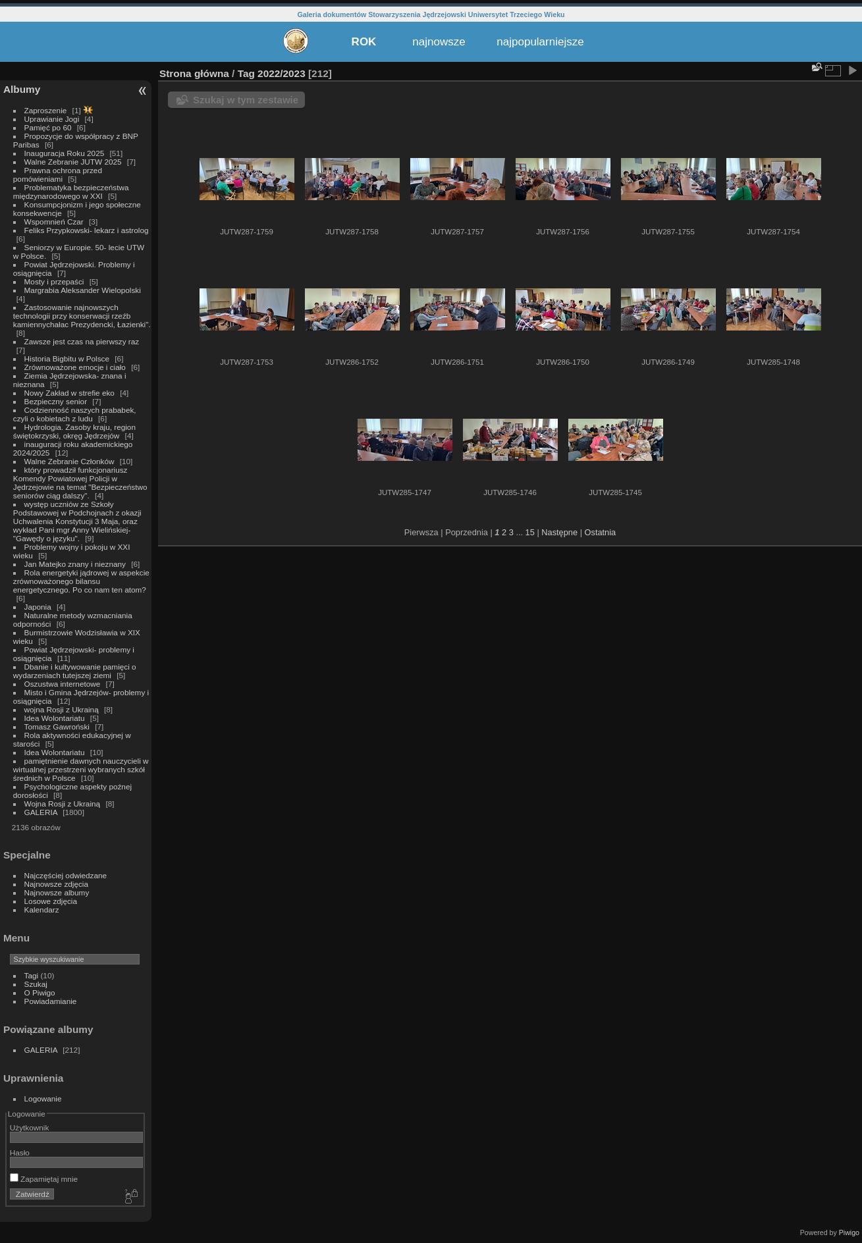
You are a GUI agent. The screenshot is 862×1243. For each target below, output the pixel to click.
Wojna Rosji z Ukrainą (62, 803)
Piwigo (849, 1232)
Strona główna (194, 73)
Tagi (31, 975)
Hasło (20, 1152)
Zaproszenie (45, 110)
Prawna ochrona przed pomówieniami (57, 174)
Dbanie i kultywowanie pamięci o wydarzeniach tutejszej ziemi (74, 670)
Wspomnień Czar (54, 221)
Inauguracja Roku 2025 (64, 153)
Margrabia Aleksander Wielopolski (82, 290)
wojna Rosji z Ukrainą (61, 709)
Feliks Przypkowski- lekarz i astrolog (86, 230)
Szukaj (35, 984)
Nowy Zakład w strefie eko (69, 392)
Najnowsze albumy (57, 892)
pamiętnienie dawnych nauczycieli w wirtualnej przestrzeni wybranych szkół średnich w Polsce (81, 769)
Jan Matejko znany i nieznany (75, 564)
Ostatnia (600, 532)
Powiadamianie (50, 1001)
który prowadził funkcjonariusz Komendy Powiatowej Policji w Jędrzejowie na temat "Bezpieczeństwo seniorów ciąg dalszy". (80, 482)
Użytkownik (29, 1127)
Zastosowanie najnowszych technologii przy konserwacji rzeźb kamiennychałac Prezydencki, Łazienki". (82, 316)
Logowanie (43, 1098)
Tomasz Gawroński (57, 726)
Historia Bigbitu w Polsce (66, 358)
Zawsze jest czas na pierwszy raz (82, 341)
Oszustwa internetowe (62, 683)
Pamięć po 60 (48, 127)
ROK (364, 42)
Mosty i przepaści (54, 281)
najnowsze (438, 42)
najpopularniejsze (540, 42)
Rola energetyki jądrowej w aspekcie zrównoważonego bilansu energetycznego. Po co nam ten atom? (81, 581)
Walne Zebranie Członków (69, 461)
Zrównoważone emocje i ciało (75, 367)
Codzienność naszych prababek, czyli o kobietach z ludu (74, 414)
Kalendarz (41, 909)
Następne (559, 532)
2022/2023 (281, 73)
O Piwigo (39, 992)
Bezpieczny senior (55, 401)
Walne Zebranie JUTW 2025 (73, 161)
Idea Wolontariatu (54, 718)
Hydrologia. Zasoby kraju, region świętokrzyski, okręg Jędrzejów (74, 431)
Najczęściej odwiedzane (65, 875)
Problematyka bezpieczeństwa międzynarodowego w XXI (71, 191)
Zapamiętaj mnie (44, 1179)
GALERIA (40, 812)
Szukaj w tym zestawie (245, 99)
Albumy (21, 89)
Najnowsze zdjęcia (56, 884)
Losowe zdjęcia (50, 901)
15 (530, 532)
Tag (246, 73)
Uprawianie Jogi (52, 119)
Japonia (37, 606)
